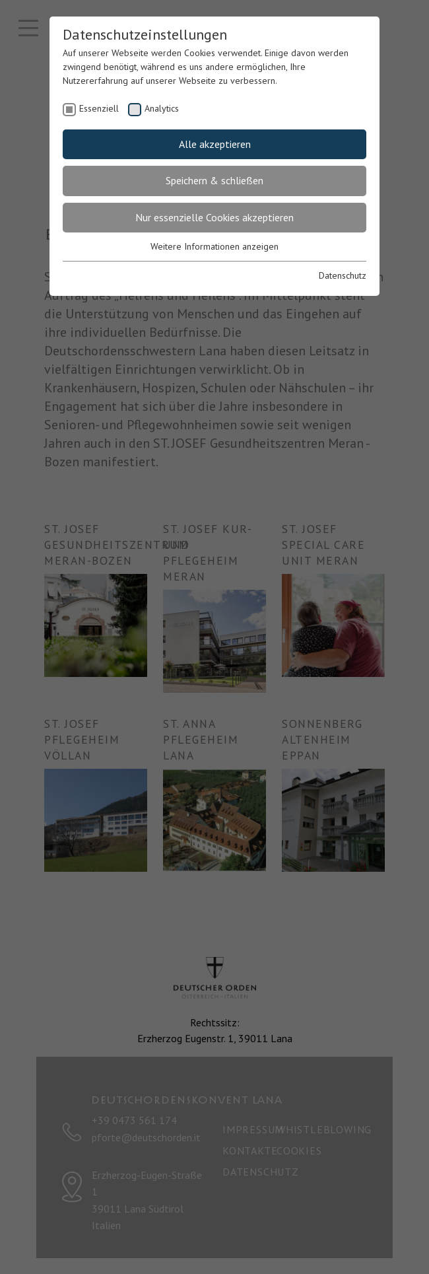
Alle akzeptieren (215, 144)
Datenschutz (342, 275)
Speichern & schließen (214, 180)
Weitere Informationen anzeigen (214, 246)
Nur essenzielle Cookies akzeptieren (214, 217)
